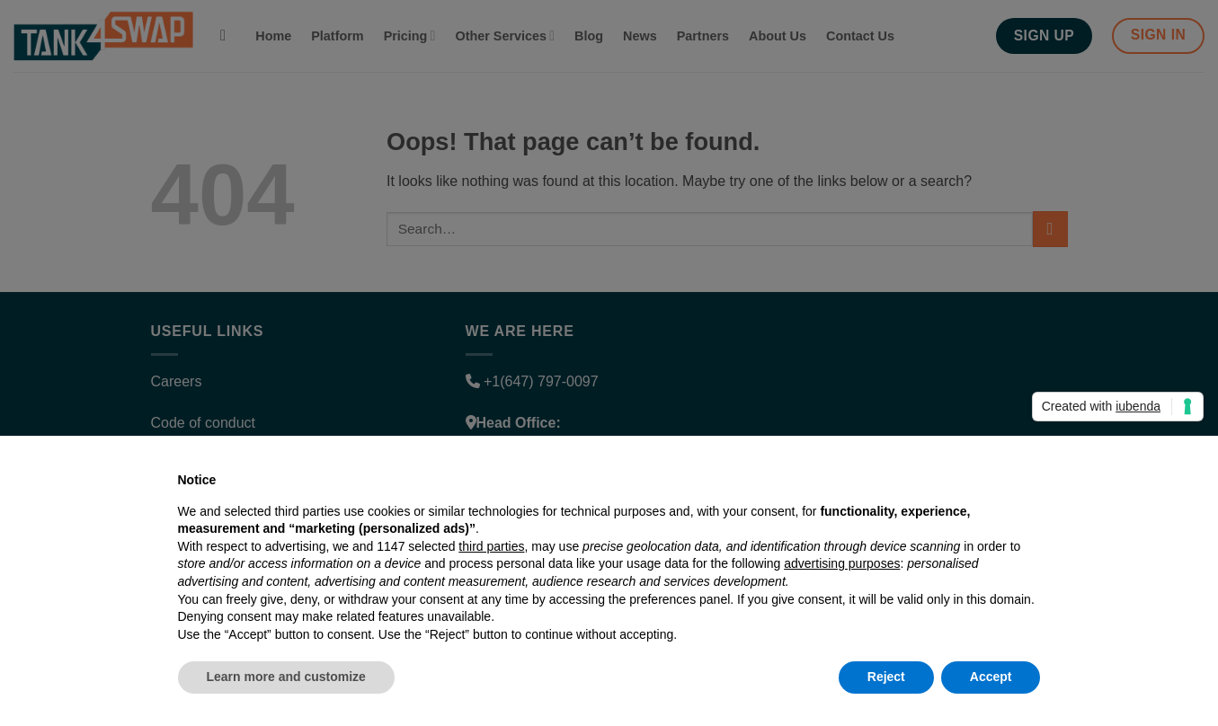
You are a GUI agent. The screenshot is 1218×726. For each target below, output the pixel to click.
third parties (491, 546)
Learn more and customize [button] (286, 676)
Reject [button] (886, 676)
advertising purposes (842, 563)
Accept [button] (991, 676)
